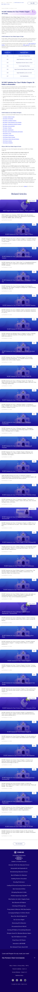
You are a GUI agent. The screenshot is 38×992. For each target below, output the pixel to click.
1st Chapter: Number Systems (8, 116)
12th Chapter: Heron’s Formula (9, 137)
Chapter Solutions (9, 2)
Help (11, 965)
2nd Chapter (5, 118)
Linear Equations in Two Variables (14, 122)
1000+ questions (26, 44)
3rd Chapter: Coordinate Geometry (9, 120)
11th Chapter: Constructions (8, 135)
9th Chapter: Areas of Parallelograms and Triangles (13, 131)
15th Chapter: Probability (8, 142)
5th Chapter (5, 124)
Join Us (24, 968)
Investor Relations (16, 972)
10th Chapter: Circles (7, 133)
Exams (2, 2)
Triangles (10, 127)
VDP (27, 965)
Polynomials (10, 118)
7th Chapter (5, 127)
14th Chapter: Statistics (7, 140)
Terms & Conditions (16, 968)
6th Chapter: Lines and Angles (9, 126)
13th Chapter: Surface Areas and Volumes (11, 139)
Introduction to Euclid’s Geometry (14, 124)
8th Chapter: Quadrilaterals (8, 129)
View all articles (19, 843)
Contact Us (23, 972)
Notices (15, 965)
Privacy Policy (21, 965)
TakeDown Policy (19, 975)
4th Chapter (5, 122)
